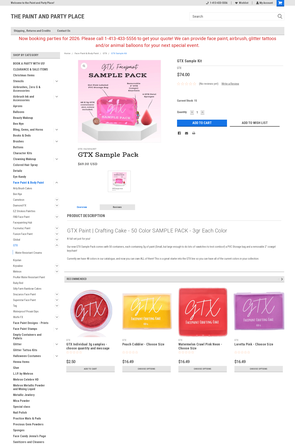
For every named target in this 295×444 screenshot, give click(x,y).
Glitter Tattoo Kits (25, 350)
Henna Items (21, 362)
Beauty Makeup (23, 118)
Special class (21, 406)
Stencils (18, 81)
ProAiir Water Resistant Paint (29, 277)
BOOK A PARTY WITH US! (29, 63)
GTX (15, 245)
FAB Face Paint (21, 217)
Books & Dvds (22, 135)
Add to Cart (90, 368)
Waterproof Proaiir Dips (26, 311)
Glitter (17, 344)
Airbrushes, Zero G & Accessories (26, 88)
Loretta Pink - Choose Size (253, 344)
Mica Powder (21, 401)
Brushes (18, 141)
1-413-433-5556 (216, 2)
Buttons (18, 147)
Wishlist (241, 2)
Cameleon (18, 199)
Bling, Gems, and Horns (28, 129)
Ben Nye (18, 124)
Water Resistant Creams (28, 252)
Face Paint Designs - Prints (30, 323)
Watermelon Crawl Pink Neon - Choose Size (200, 346)
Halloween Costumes (27, 356)
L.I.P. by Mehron (23, 373)
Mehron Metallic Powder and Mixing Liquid (29, 387)
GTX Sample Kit (119, 53)
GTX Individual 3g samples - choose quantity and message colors (88, 348)
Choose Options (146, 368)
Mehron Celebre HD (26, 379)
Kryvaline (18, 266)
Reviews (117, 207)
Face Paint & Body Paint (28, 182)
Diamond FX (19, 205)
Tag (15, 305)
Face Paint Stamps (25, 329)
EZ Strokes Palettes (24, 211)
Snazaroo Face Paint (24, 294)
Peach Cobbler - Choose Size (143, 344)
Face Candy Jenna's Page (29, 436)
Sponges (19, 430)
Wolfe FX (18, 317)
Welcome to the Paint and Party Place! (32, 2)
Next (282, 279)
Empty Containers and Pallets (27, 336)
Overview (82, 207)
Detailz (17, 171)
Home (67, 53)
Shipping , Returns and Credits (32, 30)
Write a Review (230, 83)
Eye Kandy (19, 177)
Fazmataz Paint (21, 228)
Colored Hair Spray (25, 165)
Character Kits (22, 153)
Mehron (17, 271)
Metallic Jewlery (24, 395)
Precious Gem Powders (28, 424)
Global (16, 239)
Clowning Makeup (24, 159)
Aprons (17, 106)
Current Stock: (187, 100)
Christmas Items (24, 75)
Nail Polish (20, 412)
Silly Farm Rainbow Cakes (27, 288)
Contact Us (63, 30)
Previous (279, 279)
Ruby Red (18, 283)
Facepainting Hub (22, 222)
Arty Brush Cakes (22, 188)
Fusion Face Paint (23, 234)
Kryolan (17, 260)
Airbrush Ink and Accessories (23, 98)
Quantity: (182, 112)
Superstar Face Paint (24, 300)
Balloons (18, 112)
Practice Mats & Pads (27, 418)
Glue (16, 368)
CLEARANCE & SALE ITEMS (30, 69)
